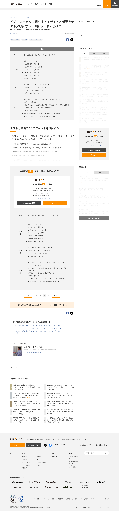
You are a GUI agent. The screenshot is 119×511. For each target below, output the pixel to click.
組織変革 (24, 459)
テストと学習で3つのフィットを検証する (36, 84)
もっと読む (16, 333)
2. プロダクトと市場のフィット (33, 90)
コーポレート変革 (41, 462)
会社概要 (74, 498)
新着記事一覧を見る (94, 218)
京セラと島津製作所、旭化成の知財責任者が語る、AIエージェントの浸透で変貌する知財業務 (60, 412)
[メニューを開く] (4, 4)
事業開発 (24, 457)
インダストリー (26, 462)
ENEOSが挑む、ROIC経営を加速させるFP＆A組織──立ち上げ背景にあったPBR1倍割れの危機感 (60, 387)
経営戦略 (39, 457)
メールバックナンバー (42, 198)
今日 (84, 53)
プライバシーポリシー (96, 498)
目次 (56, 49)
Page (16, 55)
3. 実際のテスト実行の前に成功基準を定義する (38, 108)
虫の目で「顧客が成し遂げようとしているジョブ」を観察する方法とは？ (37, 331)
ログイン (55, 203)
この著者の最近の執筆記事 (32, 352)
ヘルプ (33, 498)
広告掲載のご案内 (85, 445)
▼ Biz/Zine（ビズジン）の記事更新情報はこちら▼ (39, 116)
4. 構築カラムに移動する (31, 72)
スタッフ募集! (50, 498)
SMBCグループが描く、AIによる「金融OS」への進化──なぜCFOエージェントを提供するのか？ (60, 403)
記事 (36, 4)
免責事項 (67, 498)
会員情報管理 (59, 498)
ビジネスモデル (15, 39)
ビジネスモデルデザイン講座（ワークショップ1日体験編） (42, 113)
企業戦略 (24, 39)
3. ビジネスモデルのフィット (33, 93)
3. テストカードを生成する (32, 70)
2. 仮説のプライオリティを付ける (34, 67)
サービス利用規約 (83, 498)
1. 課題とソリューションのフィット (35, 87)
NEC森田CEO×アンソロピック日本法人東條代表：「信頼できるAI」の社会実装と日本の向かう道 (26, 420)
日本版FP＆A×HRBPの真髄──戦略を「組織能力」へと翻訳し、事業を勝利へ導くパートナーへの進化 (27, 412)
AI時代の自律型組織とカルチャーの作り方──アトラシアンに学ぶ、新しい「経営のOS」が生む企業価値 (60, 395)
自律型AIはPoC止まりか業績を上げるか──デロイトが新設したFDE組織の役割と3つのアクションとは (26, 387)
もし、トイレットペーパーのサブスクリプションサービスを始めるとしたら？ (39, 328)
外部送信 (106, 498)
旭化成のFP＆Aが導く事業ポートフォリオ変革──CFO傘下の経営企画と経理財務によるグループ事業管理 (26, 403)
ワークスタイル (26, 465)
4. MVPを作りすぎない (31, 110)
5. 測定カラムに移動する (31, 75)
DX (37, 459)
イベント (43, 4)
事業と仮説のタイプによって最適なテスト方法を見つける (42, 99)
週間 (94, 53)
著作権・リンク (41, 498)
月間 (104, 53)
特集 (50, 4)
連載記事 (24, 468)
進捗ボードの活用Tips (30, 61)
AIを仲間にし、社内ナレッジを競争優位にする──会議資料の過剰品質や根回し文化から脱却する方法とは (60, 420)
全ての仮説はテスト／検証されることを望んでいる (40, 55)
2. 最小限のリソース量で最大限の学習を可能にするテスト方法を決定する (47, 105)
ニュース (29, 4)
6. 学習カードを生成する (31, 78)
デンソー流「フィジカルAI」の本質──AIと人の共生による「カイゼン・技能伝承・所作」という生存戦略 (26, 395)
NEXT (56, 295)
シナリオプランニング (36, 39)
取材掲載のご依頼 (101, 445)
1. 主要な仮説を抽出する (31, 64)
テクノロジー (40, 465)
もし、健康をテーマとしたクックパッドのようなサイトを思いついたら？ (37, 325)
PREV (27, 295)
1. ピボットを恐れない (31, 102)
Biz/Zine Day (55, 457)
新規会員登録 (28, 203)
